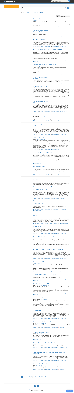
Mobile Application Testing (40, 166)
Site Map (54, 388)
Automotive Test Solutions (40, 262)
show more (43, 109)
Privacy (43, 388)
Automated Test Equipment (40, 226)
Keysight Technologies (41, 323)
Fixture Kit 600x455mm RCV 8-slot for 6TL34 (44, 274)
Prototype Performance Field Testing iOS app (45, 64)
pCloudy (38, 190)
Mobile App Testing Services (40, 30)
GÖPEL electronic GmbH (37, 263)
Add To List (36, 26)
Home (18, 388)
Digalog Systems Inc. (44, 311)
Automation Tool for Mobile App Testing (43, 178)
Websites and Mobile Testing (40, 39)
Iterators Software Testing (38, 40)
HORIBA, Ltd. (44, 51)
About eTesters (23, 388)
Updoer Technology (37, 168)
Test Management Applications (37, 12)
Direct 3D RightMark (38, 137)
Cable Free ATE (37, 310)
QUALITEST (35, 20)
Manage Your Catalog (31, 388)
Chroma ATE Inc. (40, 333)
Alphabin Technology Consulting (39, 31)
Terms (46, 388)
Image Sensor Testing (38, 297)
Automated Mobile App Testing (41, 115)
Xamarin (43, 116)
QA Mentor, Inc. (36, 204)
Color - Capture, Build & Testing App (42, 152)
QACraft (34, 102)
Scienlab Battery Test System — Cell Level (44, 321)
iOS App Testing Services (39, 203)
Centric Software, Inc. (37, 66)
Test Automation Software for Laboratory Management (47, 49)
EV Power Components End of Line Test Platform (46, 342)
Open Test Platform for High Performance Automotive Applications (50, 283)
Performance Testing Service (40, 77)
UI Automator (36, 214)
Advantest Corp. (36, 228)
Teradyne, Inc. (44, 299)
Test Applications (28, 12)
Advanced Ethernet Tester (40, 86)
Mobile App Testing (38, 18)
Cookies (50, 388)
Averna (34, 344)
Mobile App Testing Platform (40, 189)
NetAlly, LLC (43, 87)
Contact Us (38, 388)
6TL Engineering (39, 275)
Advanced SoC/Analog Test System (42, 332)
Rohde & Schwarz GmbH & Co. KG (42, 285)
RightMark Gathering (41, 139)
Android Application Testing (40, 101)
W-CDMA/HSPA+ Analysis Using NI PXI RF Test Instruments (48, 249)
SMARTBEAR (35, 215)
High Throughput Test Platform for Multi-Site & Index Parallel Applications (49, 352)
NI (33, 238)
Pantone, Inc (42, 154)
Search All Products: (26, 5)
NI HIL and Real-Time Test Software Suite (43, 236)
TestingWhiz (35, 179)
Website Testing (37, 124)
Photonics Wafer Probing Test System (43, 363)
